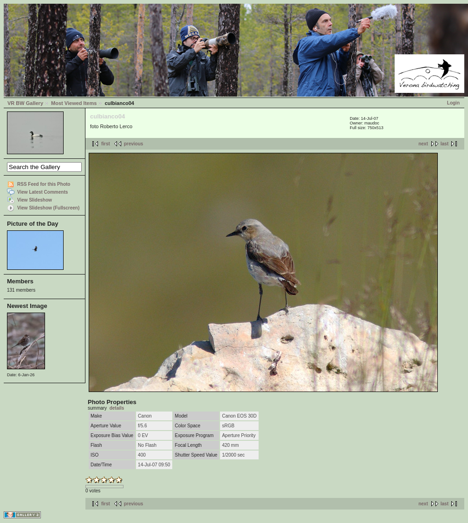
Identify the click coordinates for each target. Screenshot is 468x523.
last (444, 143)
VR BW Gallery (25, 103)
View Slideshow (34, 200)
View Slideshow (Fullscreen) (48, 207)
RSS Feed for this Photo (43, 184)
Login (453, 102)
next (423, 143)
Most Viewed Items (74, 103)
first (105, 143)
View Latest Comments (42, 192)
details (117, 408)
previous (133, 143)
